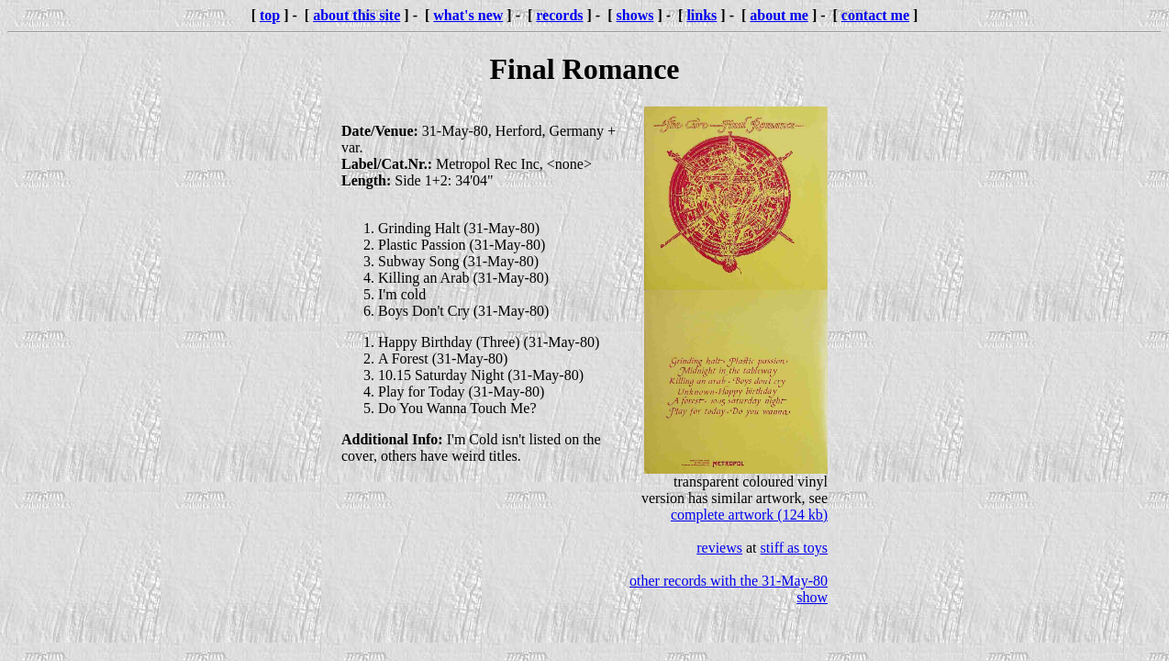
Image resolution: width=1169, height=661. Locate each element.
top (270, 15)
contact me (875, 15)
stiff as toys (794, 547)
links (701, 15)
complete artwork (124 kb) (749, 514)
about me (779, 15)
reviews (719, 547)
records (559, 15)
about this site (356, 15)
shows (635, 15)
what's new (468, 15)
